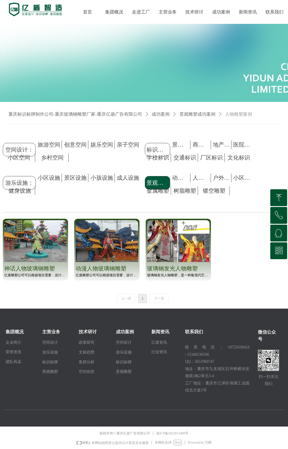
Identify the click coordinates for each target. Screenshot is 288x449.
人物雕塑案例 (238, 114)
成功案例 (161, 114)
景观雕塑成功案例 (197, 114)
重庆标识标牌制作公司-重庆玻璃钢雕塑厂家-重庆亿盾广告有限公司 (75, 114)
